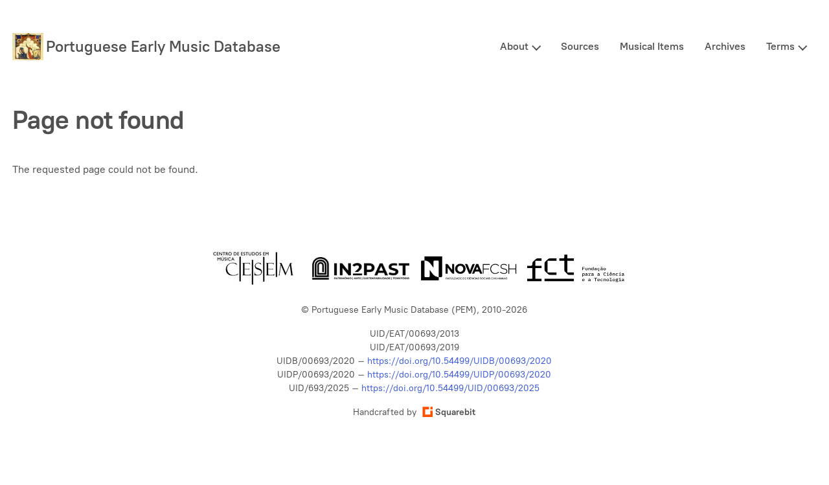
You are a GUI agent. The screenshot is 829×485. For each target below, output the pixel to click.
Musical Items (652, 46)
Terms (780, 46)
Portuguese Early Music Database (163, 46)
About (514, 46)
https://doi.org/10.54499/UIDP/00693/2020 (459, 374)
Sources (580, 46)
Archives (725, 46)
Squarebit (448, 412)
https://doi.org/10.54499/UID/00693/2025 (450, 388)
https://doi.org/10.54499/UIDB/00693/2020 (459, 361)
